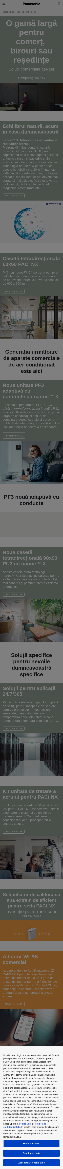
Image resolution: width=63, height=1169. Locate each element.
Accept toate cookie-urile (31, 1162)
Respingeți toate (31, 1153)
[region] (31, 1107)
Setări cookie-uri (31, 1143)
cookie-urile (25, 1124)
